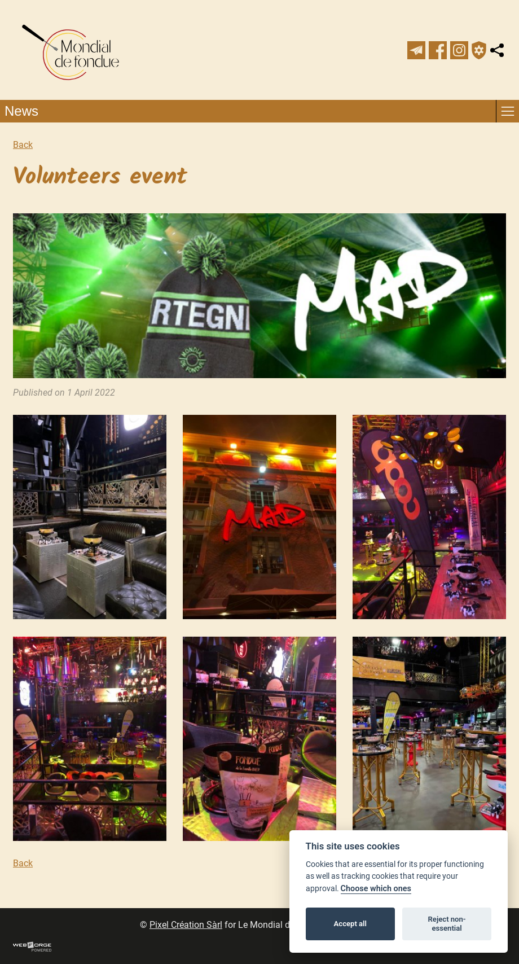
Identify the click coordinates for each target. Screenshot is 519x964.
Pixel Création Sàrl (185, 924)
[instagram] (459, 50)
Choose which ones (376, 888)
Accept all (350, 923)
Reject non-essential (447, 923)
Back (23, 144)
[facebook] (438, 50)
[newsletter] (416, 50)
